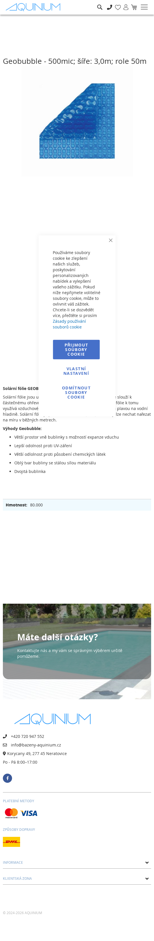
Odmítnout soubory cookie (76, 392)
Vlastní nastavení (76, 371)
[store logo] (34, 7)
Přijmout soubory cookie (76, 349)
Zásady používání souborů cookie (69, 323)
